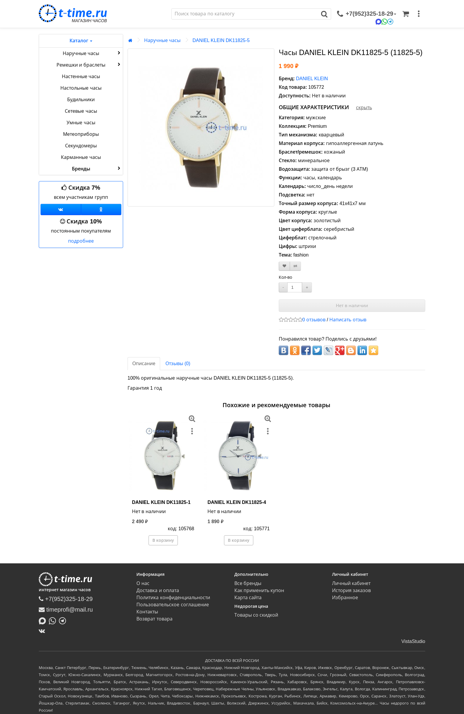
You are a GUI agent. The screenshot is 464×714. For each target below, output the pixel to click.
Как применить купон (259, 590)
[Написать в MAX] (44, 620)
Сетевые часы (81, 111)
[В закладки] (284, 266)
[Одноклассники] (101, 209)
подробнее (81, 241)
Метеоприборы (81, 134)
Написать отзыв (347, 319)
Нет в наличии (352, 305)
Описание (143, 363)
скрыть (364, 107)
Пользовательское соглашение (172, 604)
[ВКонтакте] (43, 631)
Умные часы (81, 122)
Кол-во (285, 277)
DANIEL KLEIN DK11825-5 (220, 40)
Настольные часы (80, 88)
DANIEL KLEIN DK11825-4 (236, 502)
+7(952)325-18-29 (66, 599)
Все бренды (247, 583)
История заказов (351, 590)
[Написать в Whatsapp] (54, 620)
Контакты (147, 611)
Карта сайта (248, 597)
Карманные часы (81, 157)
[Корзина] (405, 13)
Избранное (345, 597)
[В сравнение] (295, 266)
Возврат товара (154, 618)
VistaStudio (413, 641)
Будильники (81, 99)
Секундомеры (81, 145)
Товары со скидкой (256, 615)
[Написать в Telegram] (64, 620)
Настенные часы (81, 76)
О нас (142, 583)
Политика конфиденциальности (173, 597)
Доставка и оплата (157, 590)
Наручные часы (92, 53)
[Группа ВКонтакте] (61, 209)
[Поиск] (244, 14)
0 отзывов (314, 319)
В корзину (163, 540)
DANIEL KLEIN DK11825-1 (161, 502)
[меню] (418, 13)
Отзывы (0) (177, 363)
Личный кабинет (351, 583)
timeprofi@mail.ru (66, 609)
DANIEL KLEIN (312, 78)
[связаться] (366, 13)
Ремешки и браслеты (89, 64)
